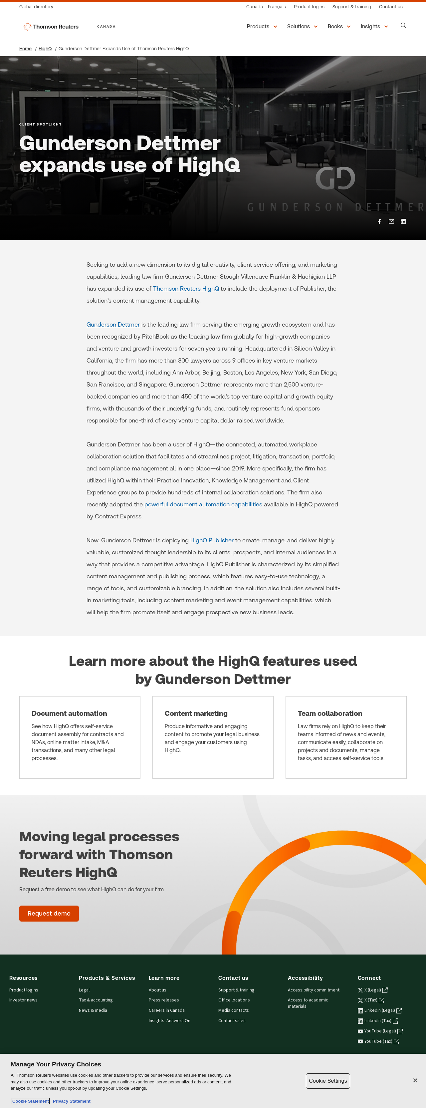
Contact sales (232, 1021)
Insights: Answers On (169, 1021)
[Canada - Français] (266, 7)
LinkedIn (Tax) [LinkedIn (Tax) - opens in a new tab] (378, 1021)
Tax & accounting (96, 1000)
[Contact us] (391, 7)
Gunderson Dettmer (113, 324)
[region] (213, 1081)
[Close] (415, 1080)
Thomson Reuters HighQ (186, 288)
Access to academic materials (308, 1003)
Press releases (164, 1000)
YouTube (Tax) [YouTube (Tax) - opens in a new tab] (378, 1041)
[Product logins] (309, 7)
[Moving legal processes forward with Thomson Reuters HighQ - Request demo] (49, 914)
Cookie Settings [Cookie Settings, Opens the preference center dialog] (328, 1081)
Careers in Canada (167, 1010)
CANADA (106, 26)
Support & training (236, 990)
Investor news (23, 1000)
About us (157, 990)
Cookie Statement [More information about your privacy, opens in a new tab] (30, 1101)
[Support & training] (351, 7)
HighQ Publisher (212, 540)
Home (25, 48)
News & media (93, 1010)
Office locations (234, 1000)
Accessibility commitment (313, 990)
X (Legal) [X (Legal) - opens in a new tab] (373, 990)
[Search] (403, 25)
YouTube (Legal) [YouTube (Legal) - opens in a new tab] (380, 1031)
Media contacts (233, 1010)
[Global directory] (38, 7)
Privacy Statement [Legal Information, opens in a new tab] (71, 1101)
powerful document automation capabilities (203, 504)
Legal (84, 990)
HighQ (45, 48)
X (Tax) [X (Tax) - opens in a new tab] (371, 1000)
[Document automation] (80, 737)
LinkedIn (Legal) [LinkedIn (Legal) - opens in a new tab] (380, 1010)
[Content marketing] (213, 737)
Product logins (23, 990)
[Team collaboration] (346, 737)
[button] (263, 26)
